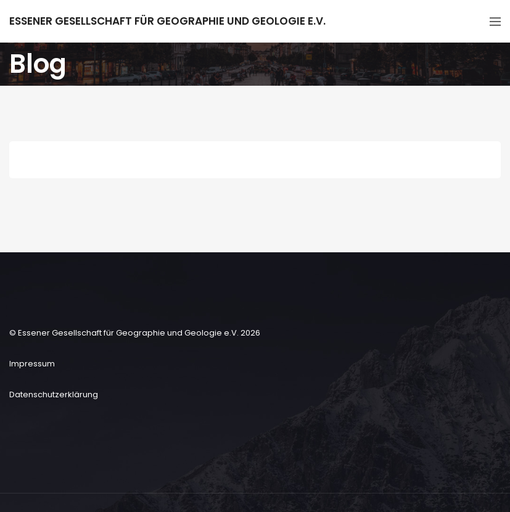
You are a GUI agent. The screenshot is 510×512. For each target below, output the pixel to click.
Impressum (32, 364)
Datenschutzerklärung (53, 394)
